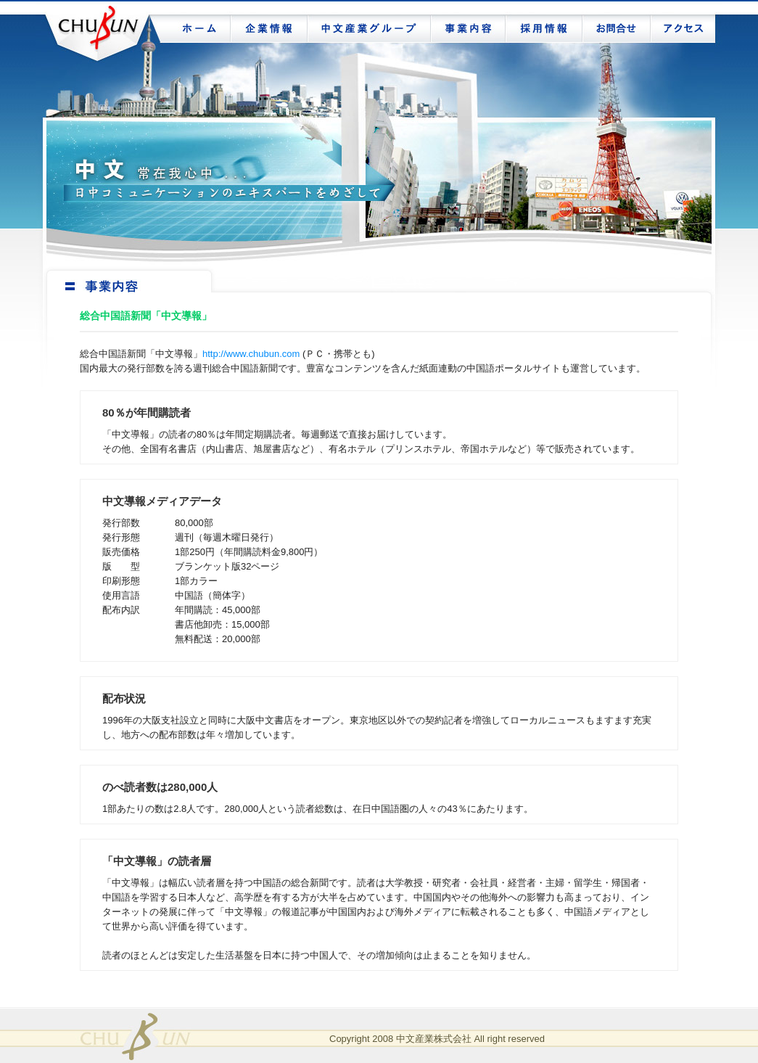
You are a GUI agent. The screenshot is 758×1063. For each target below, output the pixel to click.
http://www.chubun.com (251, 353)
